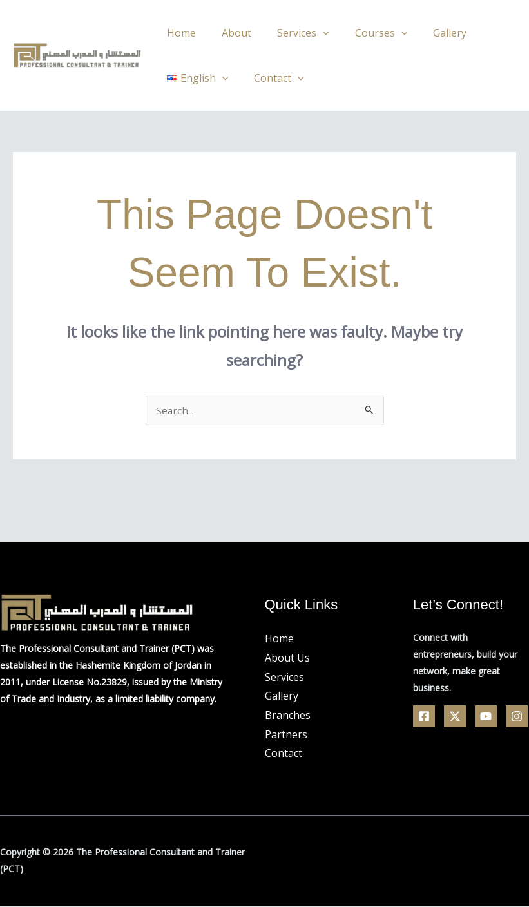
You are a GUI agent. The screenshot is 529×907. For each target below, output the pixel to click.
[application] (309, 33)
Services (290, 33)
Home (178, 33)
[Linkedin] (517, 718)
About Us (287, 659)
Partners (286, 736)
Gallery (426, 33)
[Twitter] (455, 718)
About (229, 33)
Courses (363, 33)
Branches (288, 716)
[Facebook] (424, 718)
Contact (271, 78)
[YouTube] (486, 718)
